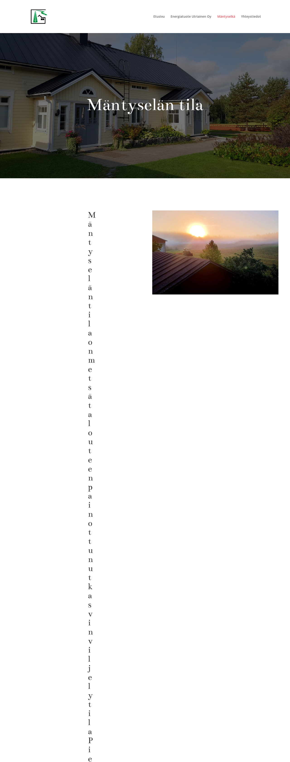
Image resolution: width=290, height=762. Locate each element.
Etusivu (159, 17)
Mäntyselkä (226, 17)
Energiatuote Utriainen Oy (191, 17)
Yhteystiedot (251, 17)
